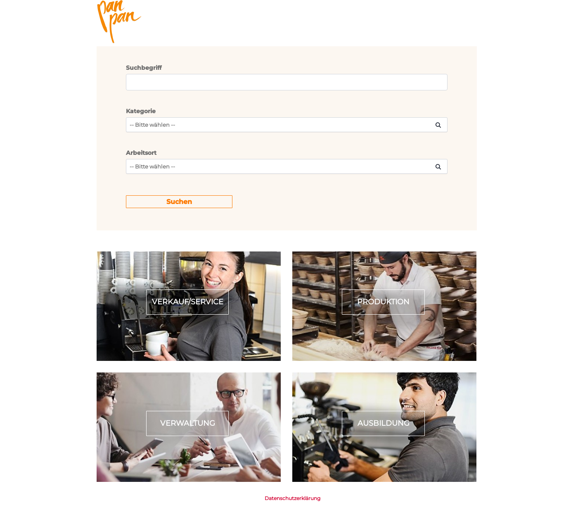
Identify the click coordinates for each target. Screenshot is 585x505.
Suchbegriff (143, 67)
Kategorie (141, 111)
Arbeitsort (141, 152)
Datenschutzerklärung (292, 498)
